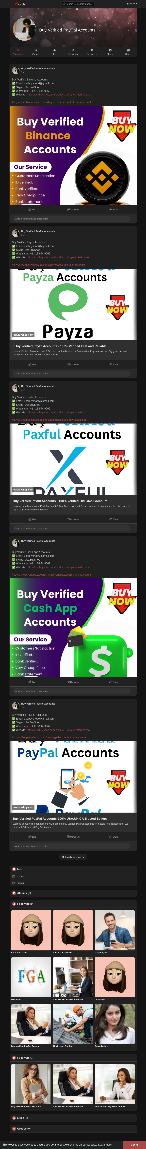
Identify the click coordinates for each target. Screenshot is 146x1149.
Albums (22, 893)
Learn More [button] (105, 1144)
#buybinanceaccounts (59, 102)
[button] (78, 3)
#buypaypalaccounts (57, 737)
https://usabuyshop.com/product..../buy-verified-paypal (58, 730)
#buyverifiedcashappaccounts (29, 574)
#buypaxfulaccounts (56, 419)
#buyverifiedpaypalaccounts (28, 737)
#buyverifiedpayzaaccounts (28, 265)
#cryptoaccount (82, 102)
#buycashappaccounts (61, 574)
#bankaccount (77, 265)
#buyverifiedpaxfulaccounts (28, 419)
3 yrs (23, 72)
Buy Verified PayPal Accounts (67, 30)
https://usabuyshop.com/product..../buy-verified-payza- (58, 257)
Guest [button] (132, 3)
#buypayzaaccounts (56, 265)
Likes (20, 1118)
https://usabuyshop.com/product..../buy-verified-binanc (58, 94)
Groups (22, 1128)
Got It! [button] (134, 1144)
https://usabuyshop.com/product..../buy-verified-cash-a (58, 567)
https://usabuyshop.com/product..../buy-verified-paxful (58, 412)
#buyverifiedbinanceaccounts (29, 102)
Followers (23, 1057)
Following (23, 904)
